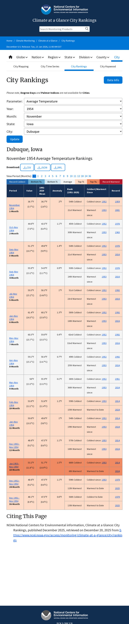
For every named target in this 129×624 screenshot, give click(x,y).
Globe (22, 57)
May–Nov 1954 (13, 340)
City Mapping (21, 66)
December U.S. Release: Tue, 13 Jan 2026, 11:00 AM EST (34, 46)
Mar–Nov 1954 (13, 384)
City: (10, 131)
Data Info (113, 80)
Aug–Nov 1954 (13, 273)
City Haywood (108, 66)
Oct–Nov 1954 (13, 229)
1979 (117, 479)
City (117, 57)
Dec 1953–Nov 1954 (14, 445)
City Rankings (68, 40)
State (70, 57)
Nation (38, 57)
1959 (117, 201)
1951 (117, 378)
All (34, 176)
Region (54, 57)
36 (89, 176)
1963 (117, 232)
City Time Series (50, 66)
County (103, 57)
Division (86, 57)
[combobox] (64, 57)
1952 (104, 201)
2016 (117, 254)
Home (9, 40)
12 (78, 176)
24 (86, 176)
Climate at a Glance (47, 40)
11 (75, 176)
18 (82, 176)
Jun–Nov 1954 (13, 317)
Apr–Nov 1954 (13, 362)
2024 (117, 365)
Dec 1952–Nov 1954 (14, 482)
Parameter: (15, 101)
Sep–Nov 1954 (13, 251)
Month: (12, 116)
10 (71, 176)
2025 (117, 488)
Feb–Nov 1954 (13, 404)
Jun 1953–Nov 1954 (14, 465)
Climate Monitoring (25, 40)
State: (11, 124)
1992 (117, 290)
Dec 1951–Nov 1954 (14, 499)
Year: (10, 109)
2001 (117, 210)
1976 (117, 223)
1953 (104, 210)
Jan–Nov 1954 (13, 423)
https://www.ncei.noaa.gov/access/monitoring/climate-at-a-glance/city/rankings (67, 535)
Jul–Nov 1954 (13, 295)
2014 (117, 401)
